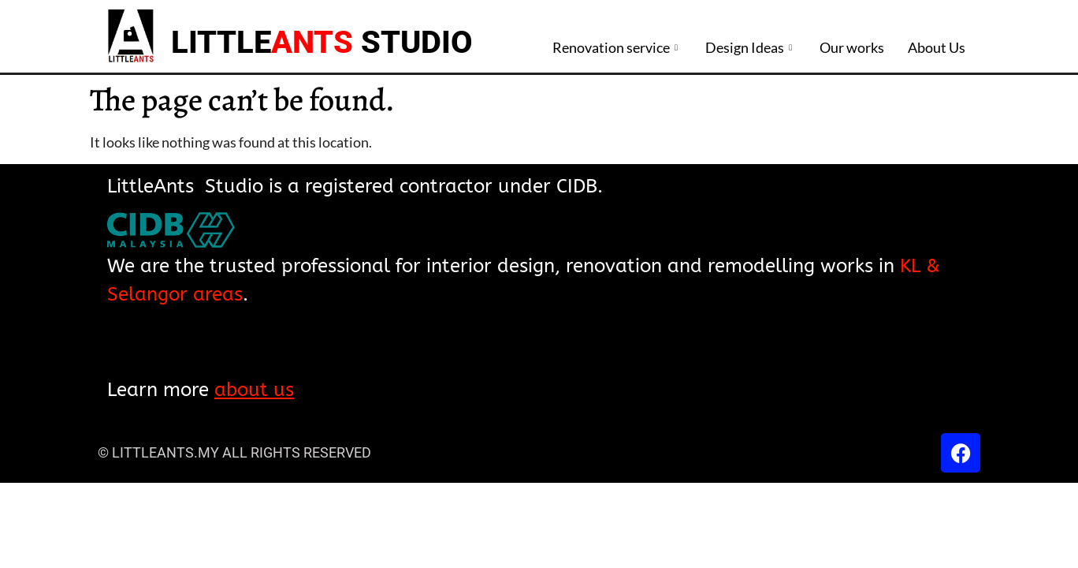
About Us (936, 47)
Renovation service (617, 47)
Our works (852, 47)
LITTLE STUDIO (322, 42)
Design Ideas (750, 47)
